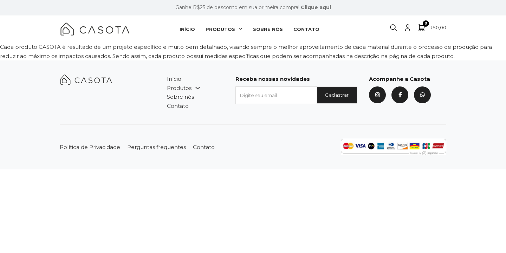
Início (187, 29)
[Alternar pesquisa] (393, 28)
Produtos (220, 29)
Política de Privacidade (90, 147)
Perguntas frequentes (156, 147)
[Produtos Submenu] (240, 29)
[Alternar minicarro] (431, 28)
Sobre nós (268, 29)
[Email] (276, 95)
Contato (306, 29)
